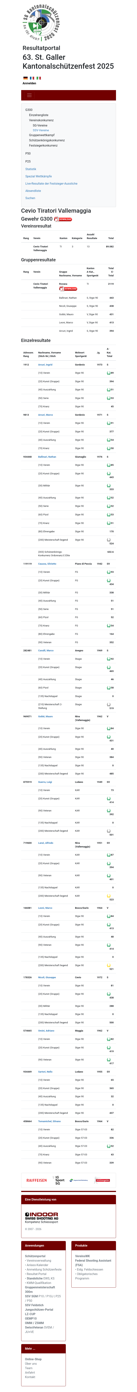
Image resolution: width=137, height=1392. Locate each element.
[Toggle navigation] (29, 95)
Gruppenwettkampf (42, 135)
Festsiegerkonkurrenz (43, 145)
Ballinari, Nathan (47, 456)
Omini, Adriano (46, 1030)
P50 (28, 153)
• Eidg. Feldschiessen (89, 1269)
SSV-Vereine (41, 130)
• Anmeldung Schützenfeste (43, 1269)
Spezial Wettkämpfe (38, 176)
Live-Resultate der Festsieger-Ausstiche (51, 183)
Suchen (30, 198)
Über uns (31, 1363)
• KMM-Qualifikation (38, 1283)
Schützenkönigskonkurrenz (47, 140)
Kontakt (30, 1377)
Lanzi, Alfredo (45, 843)
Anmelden (29, 83)
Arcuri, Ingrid (45, 364)
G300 (29, 110)
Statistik (30, 169)
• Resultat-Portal (35, 1274)
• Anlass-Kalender (36, 1265)
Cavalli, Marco (46, 650)
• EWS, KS (39, 1278)
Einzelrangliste (38, 115)
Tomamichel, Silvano (49, 1121)
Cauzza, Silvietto (47, 563)
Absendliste (33, 191)
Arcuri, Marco (45, 414)
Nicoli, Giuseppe (47, 977)
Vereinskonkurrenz (41, 120)
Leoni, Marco (45, 908)
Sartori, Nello (45, 1071)
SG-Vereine (40, 125)
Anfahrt (30, 1372)
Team (29, 1368)
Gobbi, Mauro (45, 716)
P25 (28, 161)
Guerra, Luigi (45, 782)
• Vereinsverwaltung (38, 1260)
